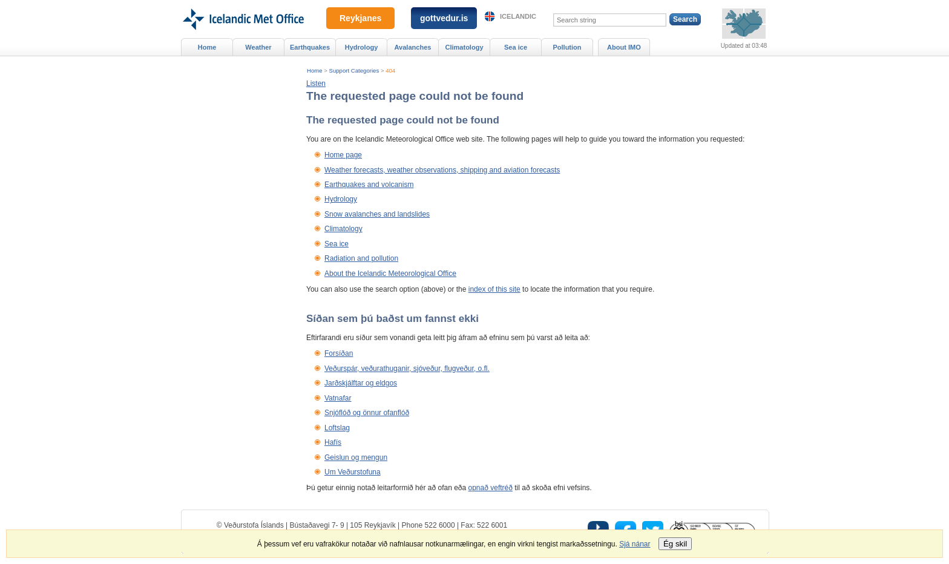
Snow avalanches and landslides (377, 214)
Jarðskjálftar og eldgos (360, 383)
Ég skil (675, 543)
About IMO (624, 47)
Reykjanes (360, 18)
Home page (343, 155)
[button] (316, 83)
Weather (258, 47)
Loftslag (337, 428)
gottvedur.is (444, 18)
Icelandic (518, 16)
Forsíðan (338, 353)
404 (390, 70)
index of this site (494, 289)
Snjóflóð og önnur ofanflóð (366, 412)
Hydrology (340, 199)
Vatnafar (337, 398)
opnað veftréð (490, 488)
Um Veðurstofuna (352, 472)
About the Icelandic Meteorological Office (390, 273)
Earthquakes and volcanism (368, 184)
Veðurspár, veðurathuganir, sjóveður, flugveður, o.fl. (407, 368)
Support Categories (354, 70)
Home (315, 70)
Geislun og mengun (355, 457)
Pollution (567, 47)
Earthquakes (310, 47)
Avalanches (413, 47)
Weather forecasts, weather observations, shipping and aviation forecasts (442, 170)
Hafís (332, 442)
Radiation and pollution (361, 258)
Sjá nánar (634, 544)
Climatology (343, 229)
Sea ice (336, 244)
